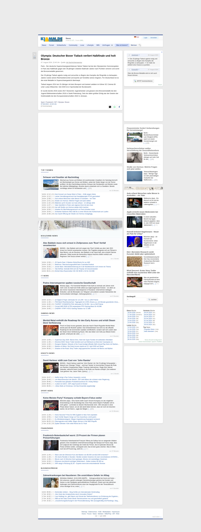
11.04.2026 (131, 329)
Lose (82, 45)
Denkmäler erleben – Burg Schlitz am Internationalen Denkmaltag (77, 492)
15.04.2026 (131, 318)
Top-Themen (47, 170)
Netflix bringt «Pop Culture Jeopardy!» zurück (70, 377)
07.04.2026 (131, 337)
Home (84, 514)
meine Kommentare (145, 341)
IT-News (45, 276)
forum (160, 84)
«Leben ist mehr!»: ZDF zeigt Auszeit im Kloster (71, 384)
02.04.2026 (148, 318)
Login (145, 37)
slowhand (135, 55)
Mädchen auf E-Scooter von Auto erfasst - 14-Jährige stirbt (75, 203)
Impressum (115, 512)
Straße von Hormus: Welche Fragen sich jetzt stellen (73, 201)
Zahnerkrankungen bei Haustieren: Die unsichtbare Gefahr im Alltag (76, 475)
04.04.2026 (148, 314)
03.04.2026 (148, 316)
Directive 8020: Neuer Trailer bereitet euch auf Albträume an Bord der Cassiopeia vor (84, 342)
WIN (97, 45)
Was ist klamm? (122, 45)
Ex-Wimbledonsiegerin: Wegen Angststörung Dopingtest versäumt (77, 419)
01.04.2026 (148, 321)
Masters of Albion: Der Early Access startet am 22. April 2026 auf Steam (79, 346)
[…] (87, 188)
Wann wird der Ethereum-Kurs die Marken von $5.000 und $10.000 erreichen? (81, 455)
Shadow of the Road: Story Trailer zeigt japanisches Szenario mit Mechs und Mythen (84, 348)
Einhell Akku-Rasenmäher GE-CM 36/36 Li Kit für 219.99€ (74, 271)
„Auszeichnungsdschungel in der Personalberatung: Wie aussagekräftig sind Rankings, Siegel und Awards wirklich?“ (94, 501)
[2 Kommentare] (46, 106)
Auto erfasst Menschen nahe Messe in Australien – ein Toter (75, 198)
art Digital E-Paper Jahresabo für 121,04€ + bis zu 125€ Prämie (76, 300)
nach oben (156, 517)
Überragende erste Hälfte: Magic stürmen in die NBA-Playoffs (76, 421)
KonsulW (135, 69)
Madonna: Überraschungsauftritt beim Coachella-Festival (74, 264)
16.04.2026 (131, 316)
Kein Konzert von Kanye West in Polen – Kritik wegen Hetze (75, 194)
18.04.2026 (131, 312)
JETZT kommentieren (143, 81)
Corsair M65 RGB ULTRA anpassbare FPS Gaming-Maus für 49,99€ (78, 306)
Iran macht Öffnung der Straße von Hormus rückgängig (73, 214)
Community (73, 45)
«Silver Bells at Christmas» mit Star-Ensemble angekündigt (75, 386)
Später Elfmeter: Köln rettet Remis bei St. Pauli (71, 423)
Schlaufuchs (61, 45)
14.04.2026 (131, 321)
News (44, 45)
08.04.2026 (131, 335)
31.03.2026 (148, 322)
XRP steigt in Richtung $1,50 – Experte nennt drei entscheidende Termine (80, 463)
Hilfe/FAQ (108, 514)
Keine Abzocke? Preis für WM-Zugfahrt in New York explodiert (76, 415)
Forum (51, 45)
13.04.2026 (131, 322)
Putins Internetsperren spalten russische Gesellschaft (69, 283)
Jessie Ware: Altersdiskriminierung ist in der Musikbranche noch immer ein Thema (83, 267)
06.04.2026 (131, 339)
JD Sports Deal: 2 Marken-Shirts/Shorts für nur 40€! (72, 262)
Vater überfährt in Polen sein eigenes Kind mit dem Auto (74, 205)
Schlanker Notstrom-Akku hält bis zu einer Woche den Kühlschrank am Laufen (81, 212)
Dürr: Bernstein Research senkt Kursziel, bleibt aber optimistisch (141, 253)
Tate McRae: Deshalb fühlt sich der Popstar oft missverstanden (76, 269)
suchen (152, 299)
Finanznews (47, 428)
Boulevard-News (49, 236)
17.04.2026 (131, 314)
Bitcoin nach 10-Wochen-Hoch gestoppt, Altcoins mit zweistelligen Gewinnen (81, 459)
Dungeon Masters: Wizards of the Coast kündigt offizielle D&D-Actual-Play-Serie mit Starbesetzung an (89, 344)
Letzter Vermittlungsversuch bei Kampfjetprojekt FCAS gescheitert (77, 196)
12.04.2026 (131, 327)
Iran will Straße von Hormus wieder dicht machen (71, 207)
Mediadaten (107, 512)
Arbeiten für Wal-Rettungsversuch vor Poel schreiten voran (75, 209)
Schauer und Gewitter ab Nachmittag (61, 177)
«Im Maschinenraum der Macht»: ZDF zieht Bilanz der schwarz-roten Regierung (82, 379)
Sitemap (84, 512)
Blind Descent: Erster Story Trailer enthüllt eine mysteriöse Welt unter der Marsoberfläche (143, 273)
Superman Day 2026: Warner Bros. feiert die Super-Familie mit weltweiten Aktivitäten (84, 340)
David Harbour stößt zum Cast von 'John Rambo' (67, 360)
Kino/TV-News (47, 353)
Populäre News (149, 329)
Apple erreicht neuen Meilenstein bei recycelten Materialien (142, 213)
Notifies (159, 341)
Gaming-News (48, 313)
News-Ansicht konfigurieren (153, 340)
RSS (117, 514)
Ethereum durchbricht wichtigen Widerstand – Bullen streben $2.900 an (79, 461)
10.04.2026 (131, 331)
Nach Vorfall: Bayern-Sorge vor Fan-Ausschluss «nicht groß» (75, 417)
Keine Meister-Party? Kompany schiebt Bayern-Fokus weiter (72, 398)
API (113, 514)
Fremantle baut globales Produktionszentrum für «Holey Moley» (76, 382)
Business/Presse (49, 468)
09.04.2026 (131, 333)
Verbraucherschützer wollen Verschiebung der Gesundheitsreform (143, 149)
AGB (99, 512)
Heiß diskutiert (149, 331)
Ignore (154, 341)
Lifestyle (90, 45)
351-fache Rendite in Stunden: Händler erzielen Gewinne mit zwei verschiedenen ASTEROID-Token (89, 457)
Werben (134, 45)
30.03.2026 (148, 324)
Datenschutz (92, 512)
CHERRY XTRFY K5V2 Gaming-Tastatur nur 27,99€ (73, 308)
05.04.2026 (148, 312)
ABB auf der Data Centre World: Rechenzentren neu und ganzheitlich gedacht (81, 498)
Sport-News (47, 391)
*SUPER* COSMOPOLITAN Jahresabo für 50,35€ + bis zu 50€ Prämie (79, 304)
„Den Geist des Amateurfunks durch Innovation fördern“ (74, 494)
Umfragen (107, 45)
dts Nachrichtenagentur (74, 62)
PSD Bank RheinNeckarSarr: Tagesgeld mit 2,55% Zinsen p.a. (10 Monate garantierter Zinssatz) (87, 302)
